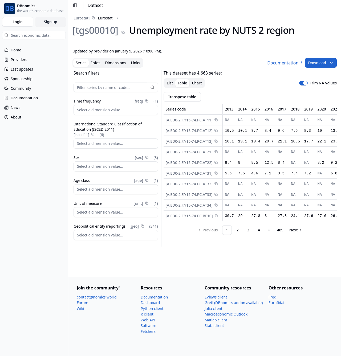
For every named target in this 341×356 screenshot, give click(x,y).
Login (18, 21)
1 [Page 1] (227, 229)
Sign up (50, 21)
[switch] (303, 83)
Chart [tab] (197, 82)
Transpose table (182, 96)
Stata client (214, 325)
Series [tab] (81, 62)
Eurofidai (276, 302)
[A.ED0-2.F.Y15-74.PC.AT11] (189, 119)
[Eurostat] (81, 18)
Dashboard (150, 302)
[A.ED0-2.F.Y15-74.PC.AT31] (189, 173)
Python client (152, 308)
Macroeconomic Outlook (226, 314)
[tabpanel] (204, 158)
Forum (82, 302)
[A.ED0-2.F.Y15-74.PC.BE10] (189, 215)
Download (321, 62)
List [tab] (170, 82)
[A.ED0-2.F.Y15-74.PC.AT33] (189, 194)
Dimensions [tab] (115, 62)
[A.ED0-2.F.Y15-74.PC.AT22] (189, 162)
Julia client (213, 308)
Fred (272, 297)
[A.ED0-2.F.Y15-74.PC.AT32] (189, 183)
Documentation (285, 63)
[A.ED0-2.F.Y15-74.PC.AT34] (189, 205)
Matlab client (216, 319)
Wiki (80, 308)
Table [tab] (182, 82)
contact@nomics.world (97, 297)
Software (148, 325)
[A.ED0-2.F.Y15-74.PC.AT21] (189, 151)
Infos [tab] (95, 62)
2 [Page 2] (238, 229)
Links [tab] (135, 62)
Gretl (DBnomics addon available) (234, 302)
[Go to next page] (296, 230)
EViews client (216, 297)
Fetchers (148, 331)
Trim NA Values (323, 83)
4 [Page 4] (259, 229)
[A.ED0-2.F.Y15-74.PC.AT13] (189, 141)
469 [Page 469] (280, 229)
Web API (148, 319)
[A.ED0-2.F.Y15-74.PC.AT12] (189, 130)
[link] (92, 18)
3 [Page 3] (248, 229)
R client (147, 314)
